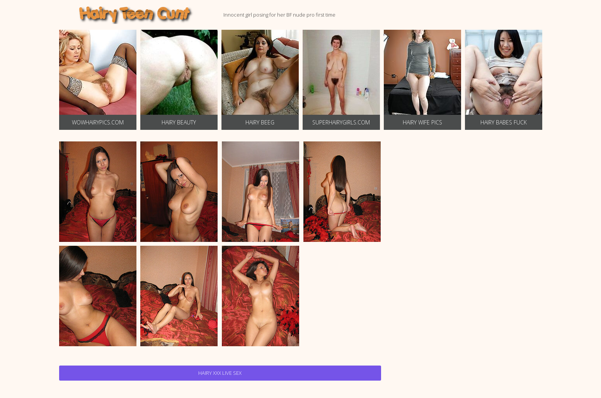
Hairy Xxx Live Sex (220, 372)
